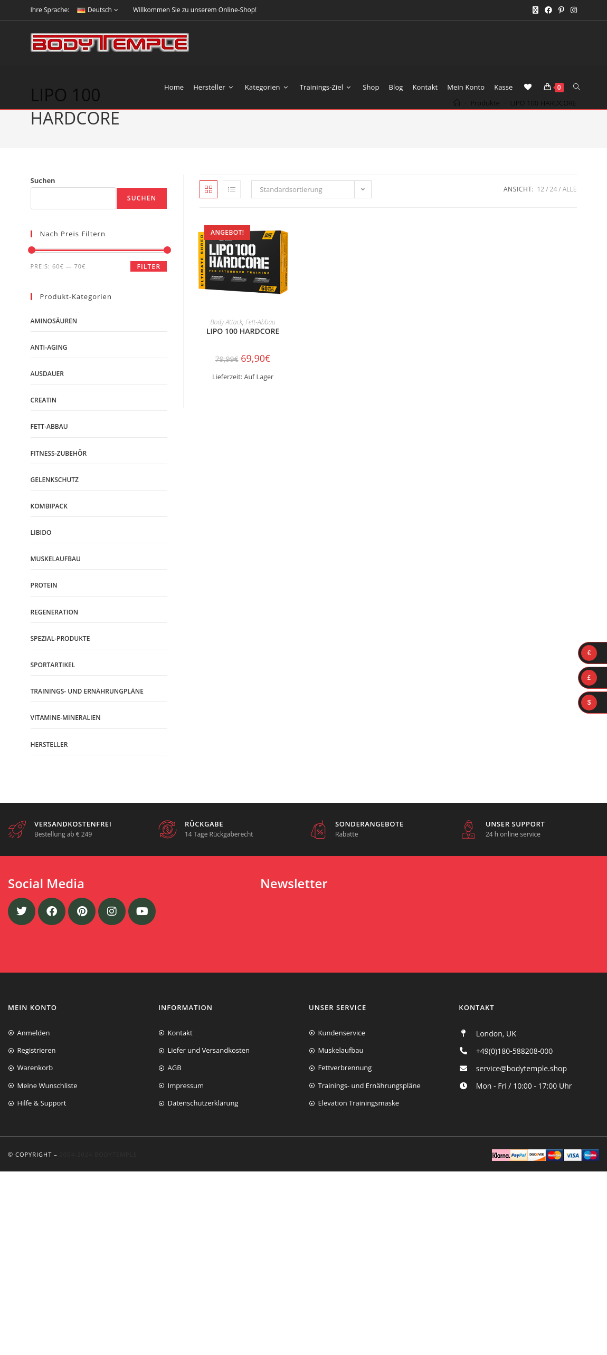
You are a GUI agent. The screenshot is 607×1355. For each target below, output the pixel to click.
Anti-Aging (49, 367)
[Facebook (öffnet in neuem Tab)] (548, 10)
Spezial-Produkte (60, 659)
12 (540, 209)
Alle (570, 209)
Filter (148, 287)
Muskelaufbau (56, 579)
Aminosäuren (54, 341)
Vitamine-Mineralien (66, 738)
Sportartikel (53, 685)
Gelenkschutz (55, 500)
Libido (41, 553)
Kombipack (49, 526)
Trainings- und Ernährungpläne (87, 711)
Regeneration (55, 632)
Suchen (43, 201)
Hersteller (49, 765)
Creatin (44, 420)
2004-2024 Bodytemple (98, 1175)
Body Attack (226, 343)
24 (553, 209)
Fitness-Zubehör (59, 473)
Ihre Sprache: (50, 9)
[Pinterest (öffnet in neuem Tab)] (561, 10)
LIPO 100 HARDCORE (543, 135)
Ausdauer (47, 394)
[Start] (456, 135)
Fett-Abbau (260, 343)
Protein (44, 606)
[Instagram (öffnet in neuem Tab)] (572, 10)
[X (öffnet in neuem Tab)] (535, 10)
